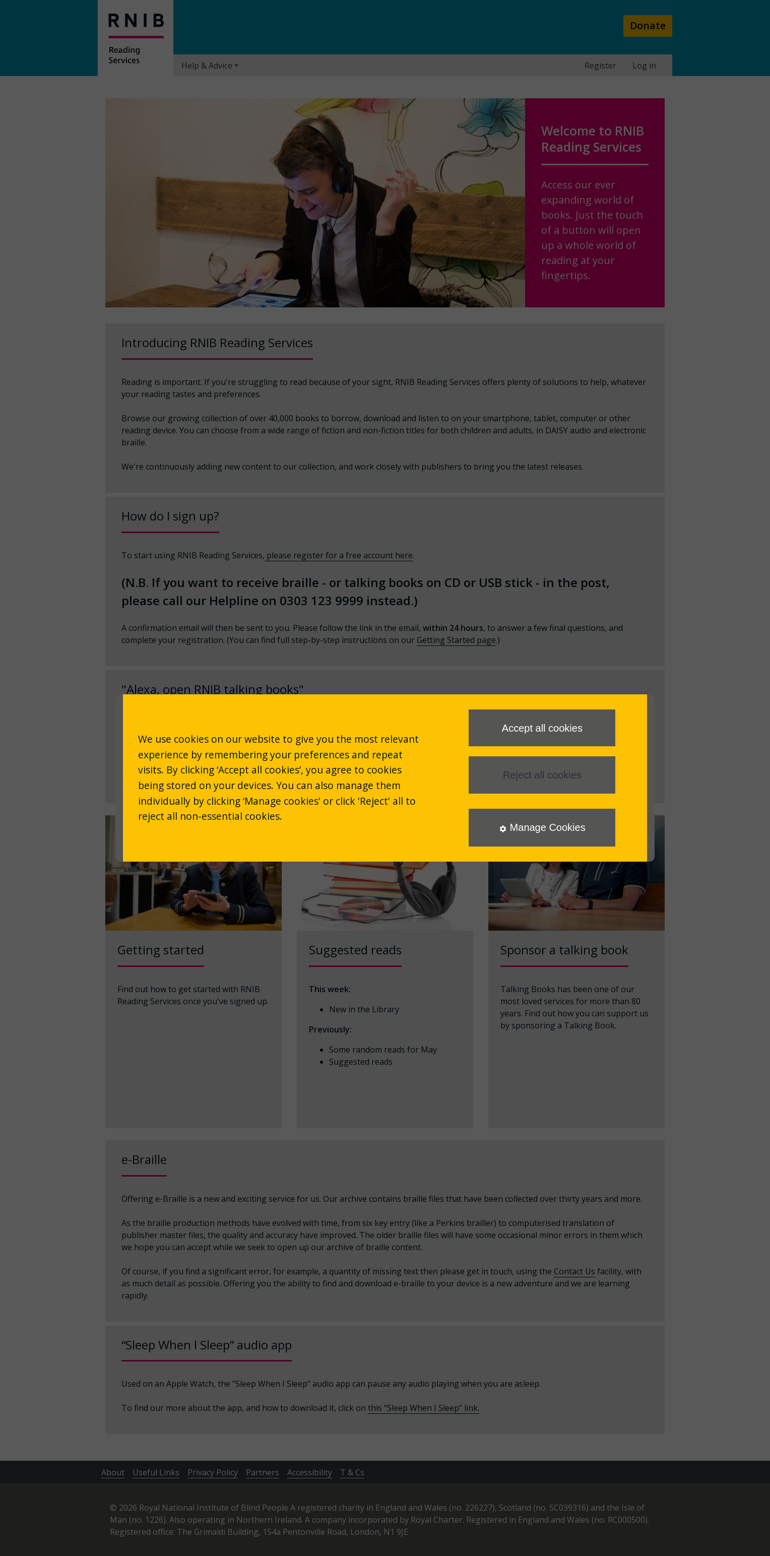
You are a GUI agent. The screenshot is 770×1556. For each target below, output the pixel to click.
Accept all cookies (542, 728)
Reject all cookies (542, 775)
